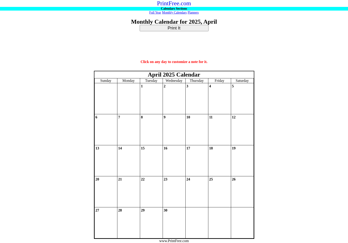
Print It (174, 28)
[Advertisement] (174, 45)
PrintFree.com (174, 3)
